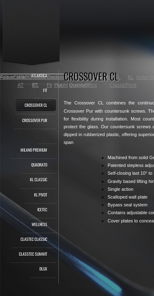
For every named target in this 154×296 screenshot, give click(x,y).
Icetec (42, 209)
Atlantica (39, 75)
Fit (45, 90)
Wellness (39, 224)
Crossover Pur (34, 120)
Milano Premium (34, 150)
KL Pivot (40, 195)
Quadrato (39, 165)
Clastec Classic (34, 239)
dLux (43, 269)
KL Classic (38, 179)
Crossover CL (36, 105)
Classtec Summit (33, 254)
